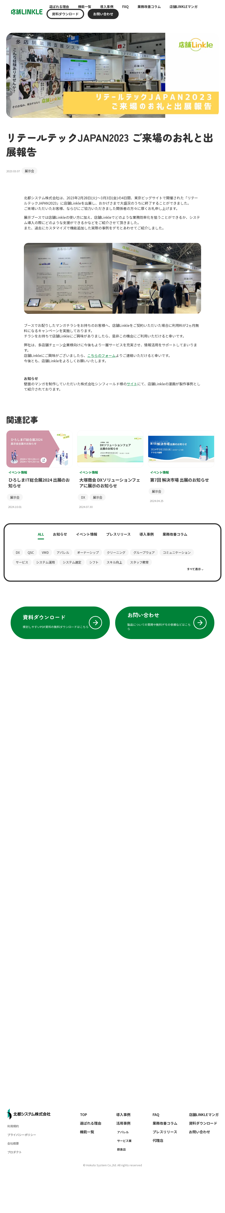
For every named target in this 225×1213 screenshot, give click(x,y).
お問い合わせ (103, 14)
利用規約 (13, 1126)
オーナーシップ (88, 552)
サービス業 (124, 1141)
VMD (45, 552)
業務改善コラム (149, 6)
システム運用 (45, 562)
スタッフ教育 (139, 562)
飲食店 (121, 1149)
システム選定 (72, 562)
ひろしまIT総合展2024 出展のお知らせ (39, 483)
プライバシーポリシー (21, 1135)
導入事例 (106, 6)
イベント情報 (86, 534)
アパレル (63, 552)
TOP (83, 1114)
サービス (22, 562)
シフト (94, 562)
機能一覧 (84, 6)
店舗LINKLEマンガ (184, 6)
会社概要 (13, 1143)
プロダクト (14, 1152)
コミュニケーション (177, 552)
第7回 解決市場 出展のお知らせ (179, 480)
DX (83, 497)
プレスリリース (118, 534)
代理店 (158, 1140)
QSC (31, 552)
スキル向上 (114, 562)
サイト (132, 383)
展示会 (29, 171)
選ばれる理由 (59, 6)
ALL (41, 534)
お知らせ (60, 534)
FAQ (125, 6)
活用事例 (123, 1123)
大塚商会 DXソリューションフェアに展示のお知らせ (109, 483)
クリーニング (116, 552)
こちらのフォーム (101, 355)
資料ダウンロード (65, 14)
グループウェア (144, 552)
